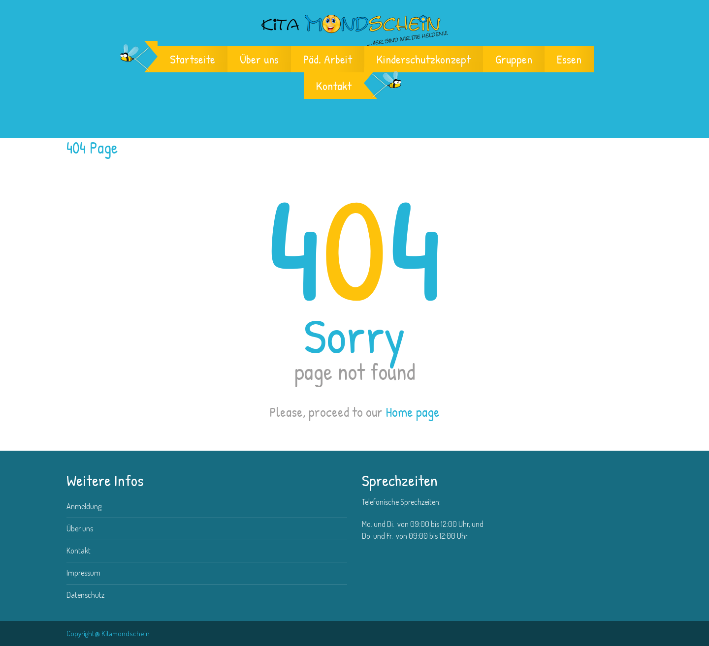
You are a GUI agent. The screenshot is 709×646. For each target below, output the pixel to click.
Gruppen (514, 59)
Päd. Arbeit (327, 59)
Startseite (192, 59)
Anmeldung (83, 506)
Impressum (83, 573)
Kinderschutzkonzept (423, 59)
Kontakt (334, 85)
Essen (569, 59)
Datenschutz (85, 595)
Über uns (259, 59)
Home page (413, 411)
